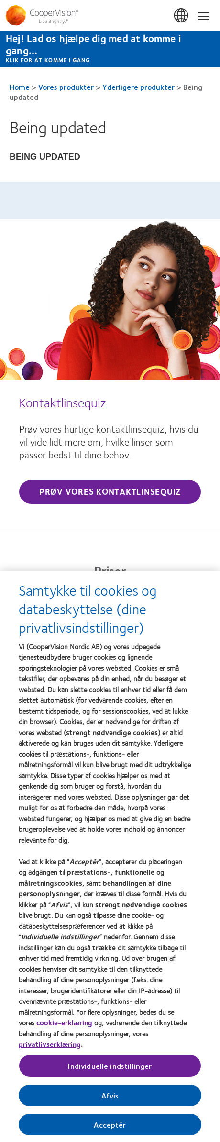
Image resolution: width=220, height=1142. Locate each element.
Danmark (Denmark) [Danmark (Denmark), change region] (181, 15)
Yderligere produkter (138, 87)
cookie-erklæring (64, 1026)
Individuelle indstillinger (110, 1070)
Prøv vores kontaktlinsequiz (110, 491)
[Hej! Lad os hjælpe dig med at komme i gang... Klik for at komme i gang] (110, 49)
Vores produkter (66, 87)
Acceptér (110, 1128)
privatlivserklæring (50, 1048)
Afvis (110, 1099)
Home (20, 87)
